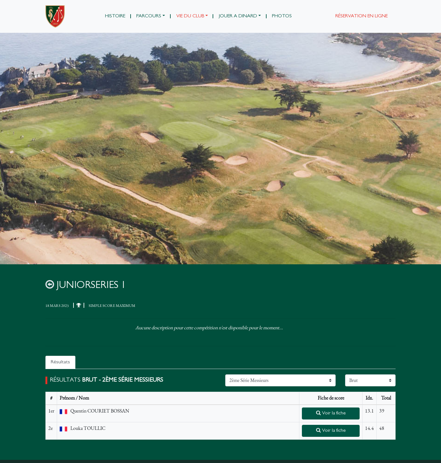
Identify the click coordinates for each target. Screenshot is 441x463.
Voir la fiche (331, 413)
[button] (151, 16)
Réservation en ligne (361, 16)
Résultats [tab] (60, 362)
